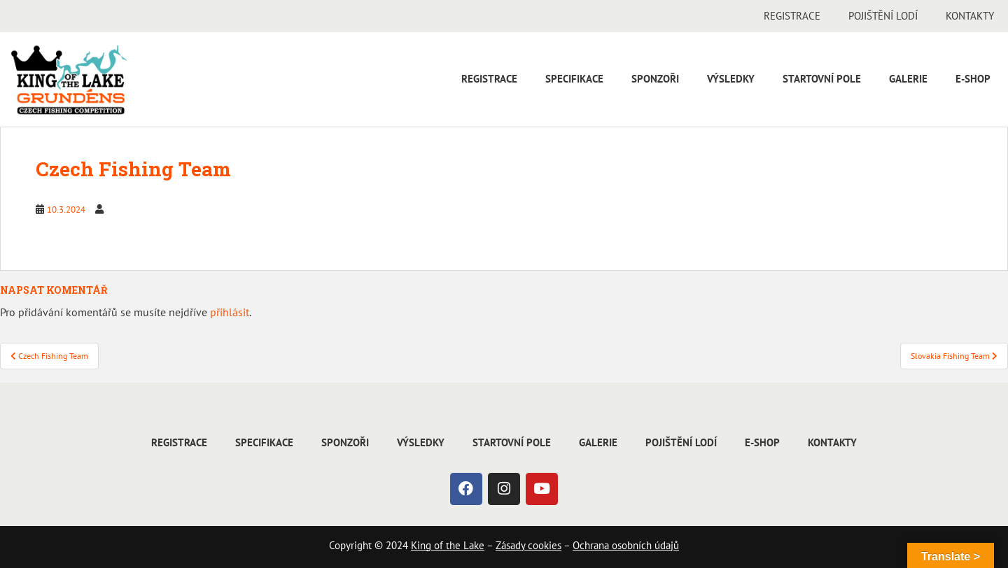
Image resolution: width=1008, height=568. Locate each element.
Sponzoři (655, 78)
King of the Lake (447, 545)
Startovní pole (822, 78)
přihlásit (229, 312)
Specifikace (574, 78)
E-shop (972, 78)
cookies (543, 545)
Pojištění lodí (883, 15)
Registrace (792, 15)
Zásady (510, 545)
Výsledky (731, 78)
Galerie (908, 78)
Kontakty (970, 15)
